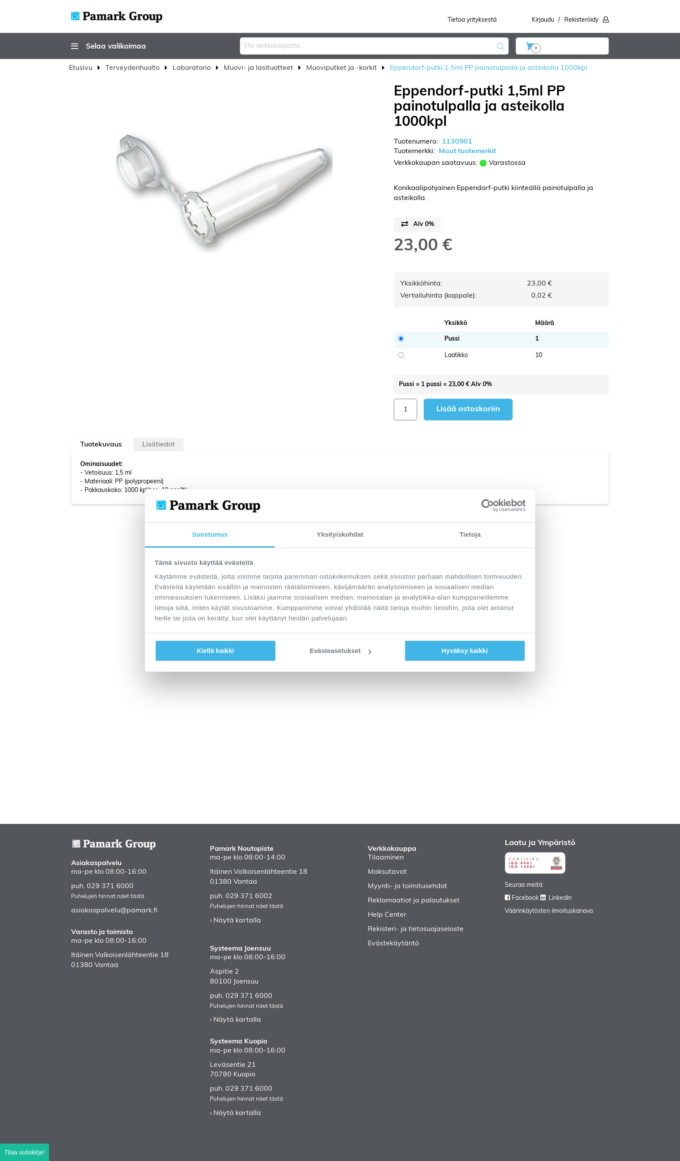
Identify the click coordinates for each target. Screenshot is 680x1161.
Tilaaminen (386, 857)
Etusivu (81, 68)
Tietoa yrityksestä (472, 20)
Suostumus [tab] (210, 534)
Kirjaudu (543, 20)
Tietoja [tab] (470, 534)
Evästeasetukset (340, 650)
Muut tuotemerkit (467, 151)
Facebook (525, 898)
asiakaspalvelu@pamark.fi (114, 910)
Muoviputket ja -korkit (342, 68)
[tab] (101, 445)
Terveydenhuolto (133, 68)
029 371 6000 (110, 886)
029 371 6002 (249, 896)
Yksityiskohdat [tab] (340, 534)
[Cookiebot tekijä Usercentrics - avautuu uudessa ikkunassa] (488, 505)
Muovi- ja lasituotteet (259, 68)
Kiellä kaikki (215, 650)
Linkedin (560, 898)
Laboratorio (192, 68)
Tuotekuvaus (101, 444)
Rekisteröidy (581, 20)
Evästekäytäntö (393, 943)
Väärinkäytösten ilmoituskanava (549, 911)
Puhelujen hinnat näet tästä (107, 896)
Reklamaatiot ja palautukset (414, 900)
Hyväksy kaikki (464, 650)
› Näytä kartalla (235, 920)
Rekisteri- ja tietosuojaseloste (416, 929)
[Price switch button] (417, 224)
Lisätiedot (158, 444)
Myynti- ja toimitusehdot (407, 886)
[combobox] (374, 46)
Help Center (387, 915)
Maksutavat (387, 872)
